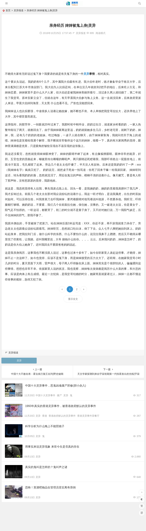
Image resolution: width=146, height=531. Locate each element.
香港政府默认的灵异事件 (62, 416)
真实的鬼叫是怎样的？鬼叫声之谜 (46, 468)
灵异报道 (19, 10)
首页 (8, 10)
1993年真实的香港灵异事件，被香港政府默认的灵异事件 (60, 406)
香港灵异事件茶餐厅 (88, 416)
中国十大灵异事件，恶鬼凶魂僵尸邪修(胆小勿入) (55, 385)
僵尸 (59, 395)
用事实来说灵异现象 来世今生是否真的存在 (52, 447)
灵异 (86, 73)
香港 (44, 416)
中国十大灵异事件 (45, 395)
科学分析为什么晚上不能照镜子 (45, 426)
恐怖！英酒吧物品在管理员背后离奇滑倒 (50, 488)
